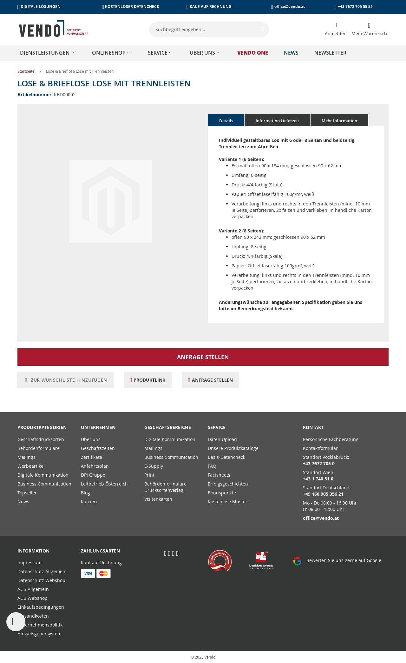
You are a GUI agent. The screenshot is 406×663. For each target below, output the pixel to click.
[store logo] (53, 28)
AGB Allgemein (33, 589)
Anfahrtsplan (95, 466)
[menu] (203, 53)
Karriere (89, 502)
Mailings (26, 457)
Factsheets (219, 475)
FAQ (212, 466)
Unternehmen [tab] (98, 427)
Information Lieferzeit (277, 121)
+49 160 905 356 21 (323, 494)
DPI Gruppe (93, 475)
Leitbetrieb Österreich (104, 484)
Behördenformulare (38, 448)
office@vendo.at (289, 6)
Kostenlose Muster (227, 502)
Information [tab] (33, 550)
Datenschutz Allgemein (42, 571)
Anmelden (336, 33)
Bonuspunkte (222, 493)
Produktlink (151, 380)
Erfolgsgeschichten (228, 484)
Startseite (26, 71)
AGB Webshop (32, 598)
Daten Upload (222, 439)
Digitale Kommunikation (43, 475)
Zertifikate (91, 457)
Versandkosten (33, 616)
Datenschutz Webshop (41, 580)
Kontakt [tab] (313, 427)
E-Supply (153, 466)
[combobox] (209, 29)
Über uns (91, 439)
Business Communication (44, 484)
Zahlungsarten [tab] (100, 550)
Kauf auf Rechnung (101, 562)
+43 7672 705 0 (319, 463)
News (23, 502)
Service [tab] (217, 427)
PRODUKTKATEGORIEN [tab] (42, 427)
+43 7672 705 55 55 (355, 6)
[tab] (226, 120)
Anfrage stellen (203, 357)
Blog (85, 493)
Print (149, 475)
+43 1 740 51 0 (318, 479)
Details (226, 121)
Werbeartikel (31, 466)
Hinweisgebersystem (39, 634)
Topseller (27, 493)
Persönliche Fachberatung (330, 439)
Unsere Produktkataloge (233, 448)
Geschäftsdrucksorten (40, 439)
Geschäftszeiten (98, 448)
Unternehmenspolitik (39, 625)
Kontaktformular (320, 448)
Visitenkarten (158, 499)
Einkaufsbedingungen (40, 607)
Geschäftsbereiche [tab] (167, 427)
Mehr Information (339, 121)
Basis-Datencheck (226, 457)
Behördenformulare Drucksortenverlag (165, 487)
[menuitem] (48, 53)
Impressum (29, 562)
